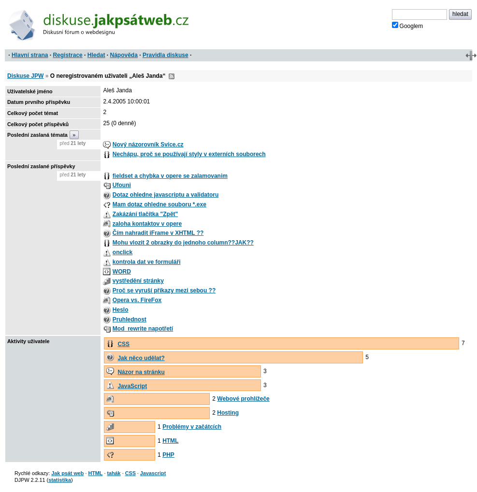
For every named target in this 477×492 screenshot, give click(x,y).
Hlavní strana (30, 55)
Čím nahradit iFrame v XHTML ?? (158, 233)
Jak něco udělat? (140, 358)
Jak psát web (67, 473)
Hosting (228, 412)
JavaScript (132, 386)
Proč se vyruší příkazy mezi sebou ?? (164, 290)
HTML (170, 440)
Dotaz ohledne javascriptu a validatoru (165, 194)
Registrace (67, 55)
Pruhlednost (129, 319)
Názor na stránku (140, 372)
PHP (168, 454)
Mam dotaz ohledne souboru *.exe (159, 204)
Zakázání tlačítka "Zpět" (145, 214)
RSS (171, 76)
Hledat (96, 55)
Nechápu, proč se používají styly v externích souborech (189, 154)
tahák (113, 473)
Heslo (121, 309)
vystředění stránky (138, 280)
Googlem (407, 25)
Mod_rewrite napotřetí (143, 328)
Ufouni (122, 185)
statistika (59, 480)
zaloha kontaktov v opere (147, 223)
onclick (122, 252)
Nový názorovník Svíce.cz (148, 144)
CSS (123, 344)
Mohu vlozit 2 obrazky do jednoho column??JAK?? (183, 242)
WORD (122, 271)
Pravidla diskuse (165, 55)
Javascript (153, 473)
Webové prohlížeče (243, 398)
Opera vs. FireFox (137, 300)
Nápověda (124, 55)
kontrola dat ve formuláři (147, 262)
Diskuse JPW (25, 75)
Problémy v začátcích (191, 426)
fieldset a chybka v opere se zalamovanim (170, 176)
